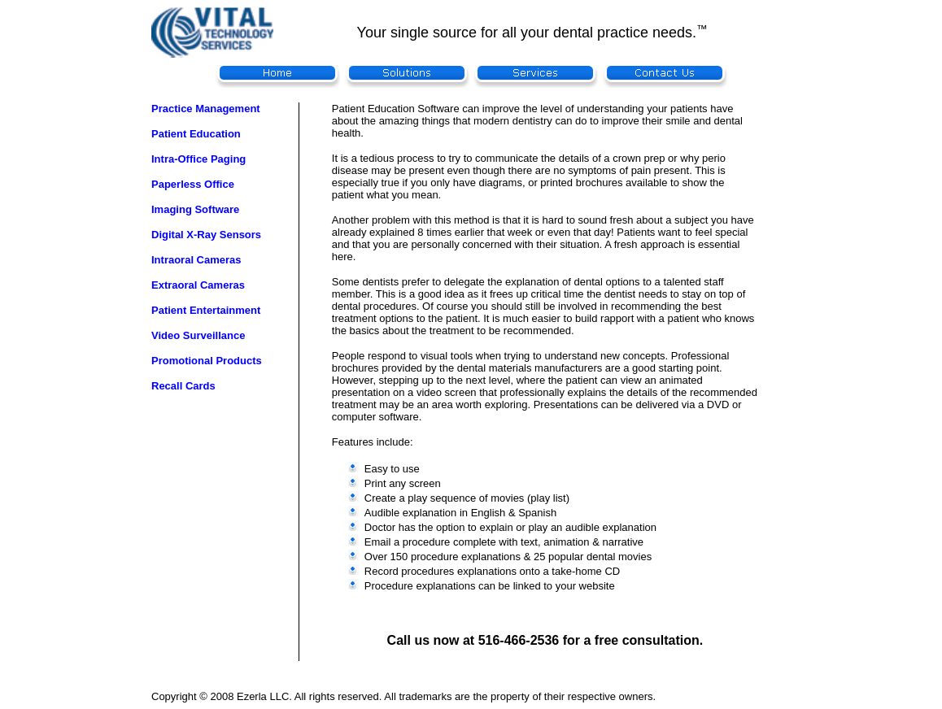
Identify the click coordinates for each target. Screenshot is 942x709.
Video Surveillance (198, 335)
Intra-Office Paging (198, 159)
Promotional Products (206, 360)
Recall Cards (183, 386)
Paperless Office (192, 184)
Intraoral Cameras (196, 260)
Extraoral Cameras (198, 285)
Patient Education (196, 134)
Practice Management (205, 108)
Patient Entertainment (205, 310)
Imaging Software (195, 209)
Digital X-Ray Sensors (206, 234)
